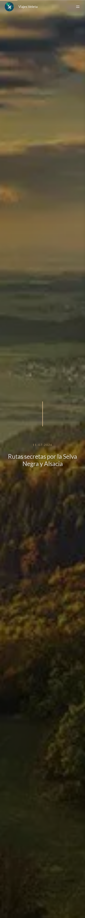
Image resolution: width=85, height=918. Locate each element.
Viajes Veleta (21, 6)
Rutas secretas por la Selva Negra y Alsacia (42, 462)
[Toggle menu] (78, 6)
